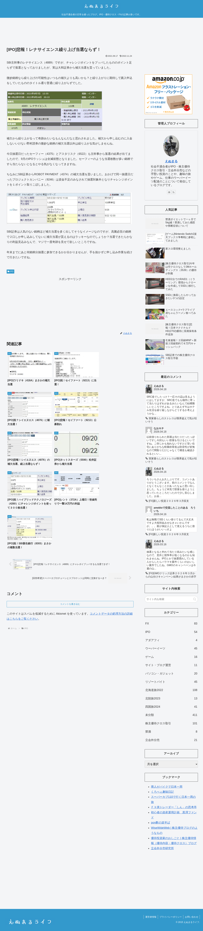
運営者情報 (150, 917)
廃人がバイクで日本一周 (166, 786)
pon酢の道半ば (160, 822)
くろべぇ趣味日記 (162, 791)
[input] (171, 599)
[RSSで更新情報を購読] (173, 192)
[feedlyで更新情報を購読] (169, 192)
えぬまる (171, 161)
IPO (10, 271)
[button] (194, 599)
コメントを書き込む (70, 517)
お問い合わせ (191, 917)
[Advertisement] (70, 34)
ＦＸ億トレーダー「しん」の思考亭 (174, 807)
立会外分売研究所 (162, 848)
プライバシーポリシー (170, 917)
